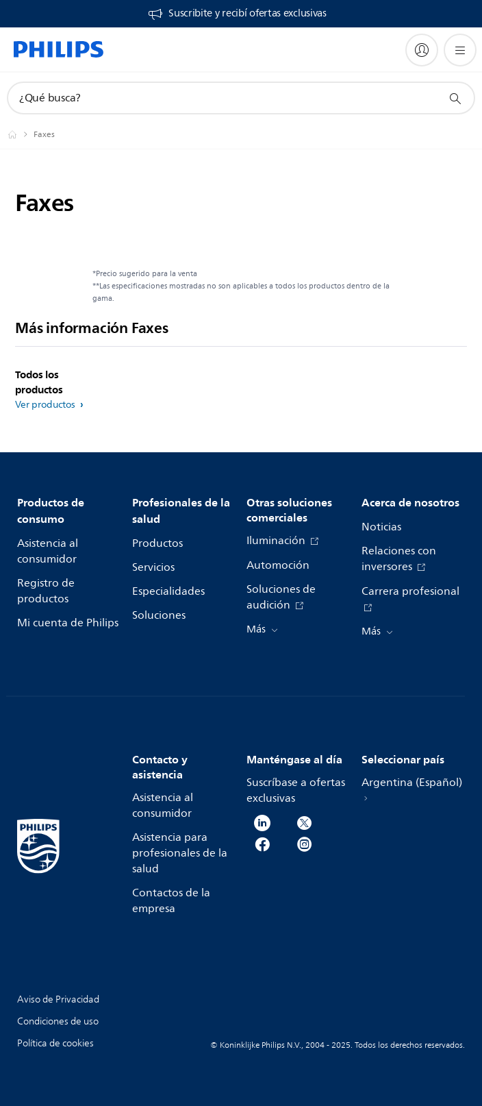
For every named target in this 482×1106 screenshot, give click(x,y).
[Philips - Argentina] (21, 134)
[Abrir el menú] (460, 50)
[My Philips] (421, 50)
